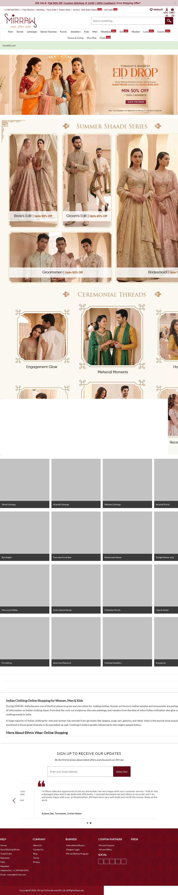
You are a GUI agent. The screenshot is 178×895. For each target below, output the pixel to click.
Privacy (36, 862)
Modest (136, 31)
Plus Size (91, 37)
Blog (35, 853)
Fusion (163, 31)
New (10, 31)
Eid (124, 31)
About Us (37, 845)
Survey (76, 10)
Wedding (108, 31)
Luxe (148, 31)
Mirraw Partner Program (77, 853)
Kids (86, 31)
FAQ (3, 862)
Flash (105, 37)
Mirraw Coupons (106, 845)
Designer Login (73, 849)
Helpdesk (5, 866)
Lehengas (32, 31)
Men (94, 31)
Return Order (64, 10)
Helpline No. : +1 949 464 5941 (15, 870)
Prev (15, 800)
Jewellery (75, 31)
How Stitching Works (10, 849)
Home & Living (75, 37)
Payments (5, 858)
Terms (36, 858)
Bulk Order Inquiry (89, 10)
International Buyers (75, 845)
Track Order (51, 10)
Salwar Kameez (48, 31)
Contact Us (38, 849)
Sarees (20, 31)
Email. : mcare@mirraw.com (13, 874)
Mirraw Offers (105, 849)
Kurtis (63, 31)
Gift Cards (110, 10)
